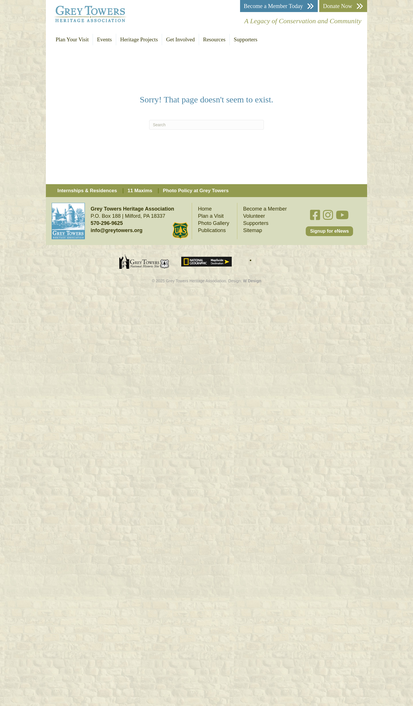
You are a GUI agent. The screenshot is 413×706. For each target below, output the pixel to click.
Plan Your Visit (72, 39)
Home (205, 209)
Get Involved (180, 39)
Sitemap (252, 230)
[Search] (206, 125)
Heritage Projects (139, 39)
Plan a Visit (211, 216)
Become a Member (265, 209)
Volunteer (254, 216)
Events (104, 39)
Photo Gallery (213, 223)
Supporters (245, 39)
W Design (252, 281)
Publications (212, 230)
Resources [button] (214, 39)
